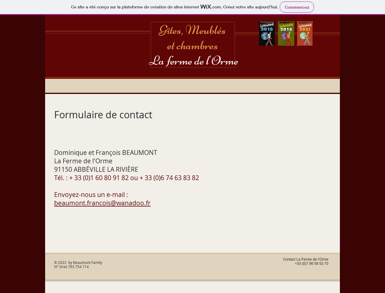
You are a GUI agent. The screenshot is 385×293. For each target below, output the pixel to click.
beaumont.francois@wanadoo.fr (102, 203)
